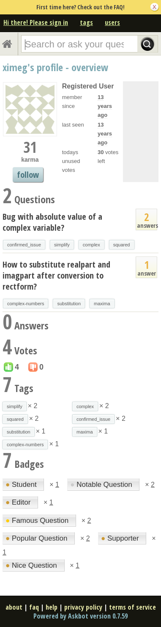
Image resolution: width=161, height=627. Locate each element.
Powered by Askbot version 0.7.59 (80, 616)
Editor (19, 502)
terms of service (132, 607)
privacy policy (83, 607)
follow (28, 174)
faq (34, 607)
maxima (102, 303)
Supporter (121, 538)
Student (21, 485)
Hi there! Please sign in (35, 22)
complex (91, 244)
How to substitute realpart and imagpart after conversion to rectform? (56, 275)
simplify (62, 244)
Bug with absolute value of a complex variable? (52, 222)
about (13, 607)
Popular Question (37, 538)
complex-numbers (25, 303)
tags (86, 22)
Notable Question (102, 485)
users (112, 22)
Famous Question (38, 521)
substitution (69, 303)
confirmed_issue (24, 244)
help (51, 607)
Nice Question (32, 565)
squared (121, 244)
